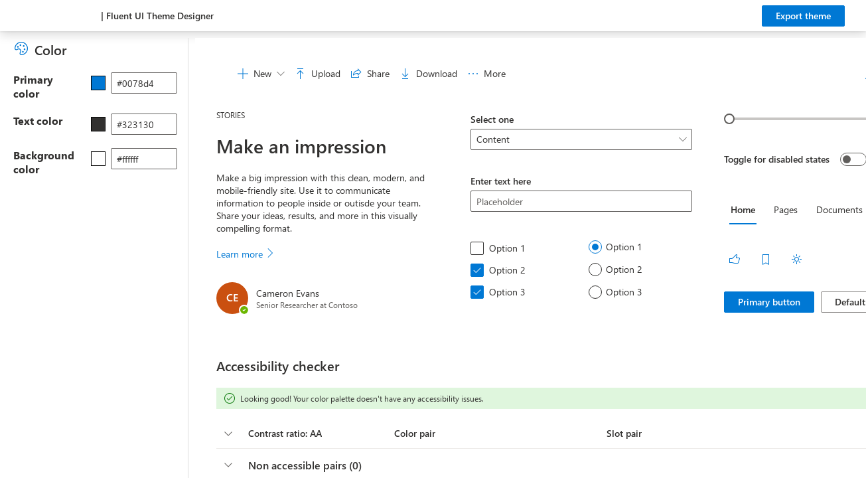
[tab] (743, 209)
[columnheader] (228, 433)
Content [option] (493, 139)
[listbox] (581, 139)
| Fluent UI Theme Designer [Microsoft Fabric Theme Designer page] (157, 15)
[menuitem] (261, 73)
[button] (386, 433)
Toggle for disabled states (777, 159)
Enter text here (500, 181)
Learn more (245, 254)
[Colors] (24, 48)
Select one (492, 119)
